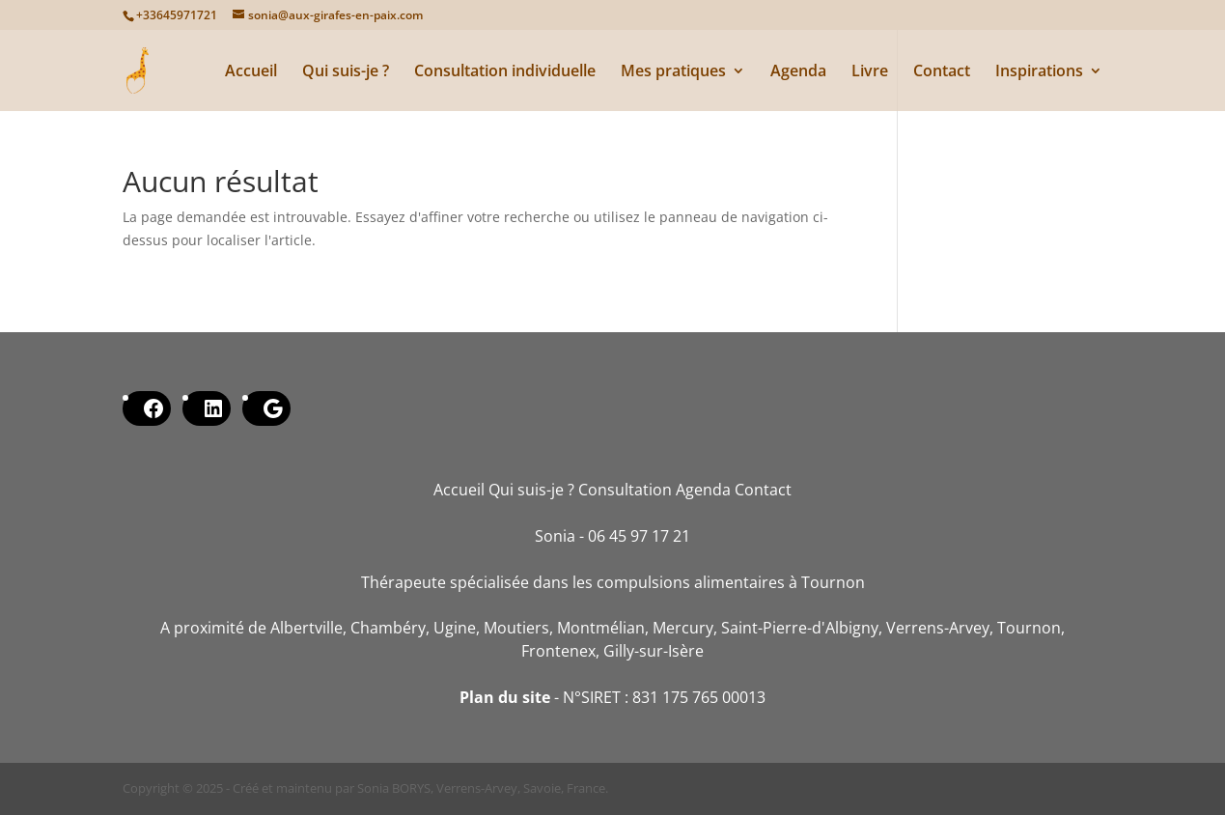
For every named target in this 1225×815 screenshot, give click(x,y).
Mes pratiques (673, 72)
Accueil (251, 72)
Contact (941, 72)
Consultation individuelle (505, 72)
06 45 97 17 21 (639, 536)
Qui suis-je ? (345, 72)
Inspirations (1039, 72)
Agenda (798, 72)
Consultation (625, 489)
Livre (869, 72)
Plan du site (504, 697)
